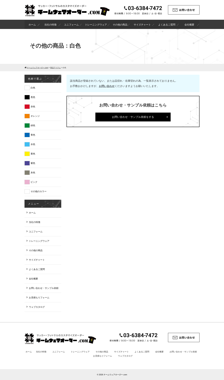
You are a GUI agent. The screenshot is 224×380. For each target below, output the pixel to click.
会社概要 (189, 24)
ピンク (34, 182)
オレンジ (35, 116)
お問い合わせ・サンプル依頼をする (133, 116)
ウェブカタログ (37, 307)
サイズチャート (142, 24)
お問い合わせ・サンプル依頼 (43, 288)
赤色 (33, 106)
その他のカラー (39, 191)
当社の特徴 (50, 24)
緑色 (33, 125)
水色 (33, 144)
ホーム (32, 24)
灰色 (33, 172)
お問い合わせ (107, 85)
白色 (33, 87)
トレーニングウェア (96, 24)
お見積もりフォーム (39, 297)
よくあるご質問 (166, 24)
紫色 (33, 163)
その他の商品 (120, 24)
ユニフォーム (71, 24)
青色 (33, 135)
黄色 (33, 153)
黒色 (33, 97)
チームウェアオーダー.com (115, 375)
